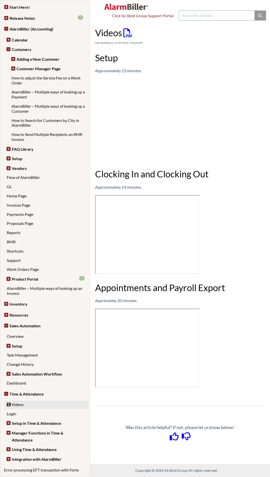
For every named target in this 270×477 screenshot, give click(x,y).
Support (14, 260)
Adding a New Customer (38, 59)
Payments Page (20, 214)
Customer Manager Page (39, 68)
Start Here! (20, 7)
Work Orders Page (23, 269)
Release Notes (46, 17)
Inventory (19, 304)
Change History (20, 364)
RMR (11, 241)
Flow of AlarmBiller (23, 177)
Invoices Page (18, 205)
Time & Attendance (27, 394)
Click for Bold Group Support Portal (142, 15)
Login (11, 413)
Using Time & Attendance (34, 449)
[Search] (260, 15)
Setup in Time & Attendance (36, 423)
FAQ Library (23, 149)
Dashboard (16, 383)
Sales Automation (25, 325)
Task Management (22, 355)
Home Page (17, 195)
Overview (15, 336)
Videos (15, 404)
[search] (217, 15)
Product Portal (48, 278)
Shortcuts (15, 251)
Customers (21, 49)
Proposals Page (20, 223)
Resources (19, 315)
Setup (17, 158)
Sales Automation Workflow (37, 374)
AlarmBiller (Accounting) (31, 28)
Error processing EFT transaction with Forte (41, 470)
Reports (14, 232)
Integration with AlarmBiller (37, 459)
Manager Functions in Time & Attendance (37, 436)
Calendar (20, 39)
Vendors (19, 168)
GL (9, 186)
